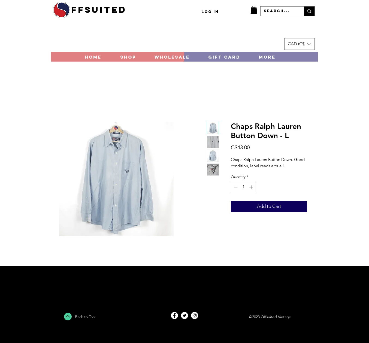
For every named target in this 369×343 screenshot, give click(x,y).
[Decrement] (235, 187)
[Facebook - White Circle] (174, 315)
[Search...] (278, 11)
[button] (253, 10)
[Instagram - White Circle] (194, 315)
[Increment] (251, 187)
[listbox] (299, 44)
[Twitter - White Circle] (184, 315)
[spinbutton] (243, 187)
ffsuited (99, 9)
